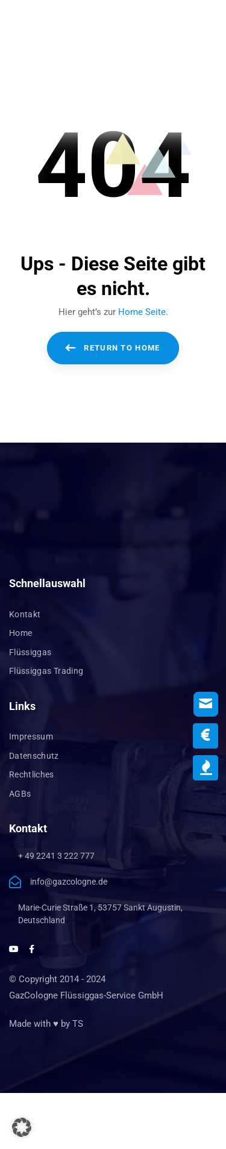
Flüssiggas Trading (46, 671)
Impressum (31, 736)
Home (20, 633)
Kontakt (24, 614)
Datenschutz (34, 756)
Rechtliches (31, 774)
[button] (21, 1127)
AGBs (20, 794)
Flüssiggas (30, 652)
